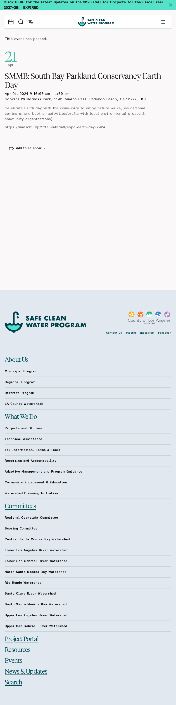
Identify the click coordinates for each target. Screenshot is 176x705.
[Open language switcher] (30, 22)
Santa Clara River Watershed (30, 593)
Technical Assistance (23, 439)
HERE (19, 2)
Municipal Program (21, 371)
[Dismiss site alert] (172, 5)
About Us (16, 359)
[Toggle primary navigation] (163, 21)
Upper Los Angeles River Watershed (36, 615)
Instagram (147, 332)
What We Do (21, 416)
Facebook (164, 332)
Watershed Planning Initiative (31, 493)
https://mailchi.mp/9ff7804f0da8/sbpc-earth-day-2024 (55, 127)
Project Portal (21, 638)
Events (13, 660)
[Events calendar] (11, 22)
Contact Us (114, 332)
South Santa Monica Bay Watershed (36, 604)
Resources (18, 649)
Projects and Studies (23, 428)
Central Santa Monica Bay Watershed (37, 539)
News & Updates (26, 671)
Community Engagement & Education (36, 482)
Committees (20, 506)
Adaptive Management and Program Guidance (43, 471)
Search (13, 682)
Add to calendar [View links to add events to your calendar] (29, 148)
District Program (20, 393)
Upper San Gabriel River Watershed (36, 626)
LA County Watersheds (24, 403)
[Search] (21, 22)
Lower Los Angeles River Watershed (36, 550)
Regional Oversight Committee (31, 517)
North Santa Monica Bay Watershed (35, 572)
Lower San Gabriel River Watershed (36, 561)
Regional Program (20, 382)
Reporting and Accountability (31, 460)
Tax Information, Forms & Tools (32, 450)
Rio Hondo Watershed (23, 582)
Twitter (131, 332)
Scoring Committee (21, 528)
